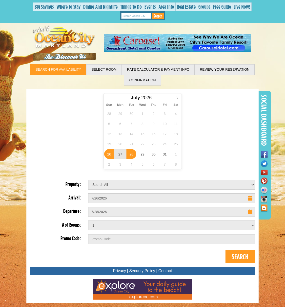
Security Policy (142, 271)
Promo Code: (71, 238)
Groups (204, 6)
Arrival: (74, 197)
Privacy (119, 271)
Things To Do (131, 6)
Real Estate (186, 6)
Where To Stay (69, 6)
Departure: (72, 211)
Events (150, 6)
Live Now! (242, 6)
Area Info (166, 6)
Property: (73, 184)
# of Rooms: (71, 225)
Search (158, 16)
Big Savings (44, 6)
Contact (165, 271)
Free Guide (222, 6)
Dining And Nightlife (100, 6)
